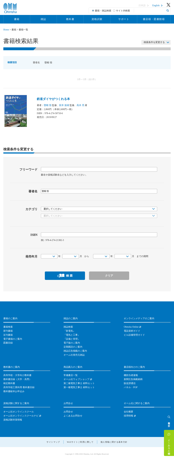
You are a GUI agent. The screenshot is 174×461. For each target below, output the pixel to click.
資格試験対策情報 (12, 419)
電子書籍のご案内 (12, 339)
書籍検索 (8, 327)
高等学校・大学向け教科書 (17, 375)
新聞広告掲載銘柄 (133, 379)
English (156, 5)
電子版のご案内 (72, 343)
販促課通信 (130, 383)
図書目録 (8, 343)
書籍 (17, 19)
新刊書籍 (8, 331)
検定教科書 (9, 383)
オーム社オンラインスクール (18, 411)
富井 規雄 (64, 105)
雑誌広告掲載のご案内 (75, 351)
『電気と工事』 (72, 335)
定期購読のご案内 (73, 347)
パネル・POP (131, 387)
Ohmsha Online (131, 327)
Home (6, 29)
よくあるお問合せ (169, 445)
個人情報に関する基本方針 (114, 442)
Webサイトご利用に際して (80, 442)
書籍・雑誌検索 (103, 10)
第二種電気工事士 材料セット (79, 383)
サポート (123, 19)
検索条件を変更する (154, 42)
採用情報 (128, 415)
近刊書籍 (8, 335)
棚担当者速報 (131, 375)
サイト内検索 (123, 10)
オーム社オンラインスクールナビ (20, 415)
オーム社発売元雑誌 (74, 355)
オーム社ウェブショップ (76, 379)
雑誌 (43, 19)
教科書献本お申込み (13, 391)
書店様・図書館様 (154, 19)
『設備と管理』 (72, 339)
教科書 (70, 19)
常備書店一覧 (71, 375)
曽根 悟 (48, 105)
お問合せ (68, 411)
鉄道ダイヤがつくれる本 (53, 99)
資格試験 (97, 19)
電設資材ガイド (132, 331)
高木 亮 (80, 105)
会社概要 (128, 411)
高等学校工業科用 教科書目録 (18, 387)
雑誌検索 (68, 327)
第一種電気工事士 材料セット (79, 387)
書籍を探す (169, 423)
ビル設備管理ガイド (134, 335)
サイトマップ (53, 442)
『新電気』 (69, 331)
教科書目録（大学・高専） (17, 379)
